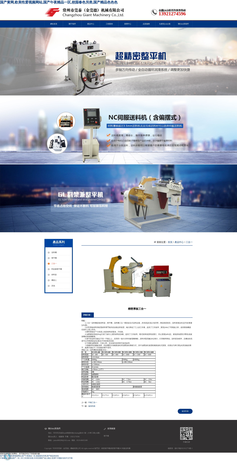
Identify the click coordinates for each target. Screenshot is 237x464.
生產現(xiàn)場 (164, 24)
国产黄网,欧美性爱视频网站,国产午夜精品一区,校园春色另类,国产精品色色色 (59, 2)
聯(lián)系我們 (183, 24)
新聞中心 (127, 24)
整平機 (106, 436)
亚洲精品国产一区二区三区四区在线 (19, 458)
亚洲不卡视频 (56, 458)
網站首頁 (53, 24)
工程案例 (109, 24)
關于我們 (72, 24)
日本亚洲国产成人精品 (42, 458)
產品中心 (90, 24)
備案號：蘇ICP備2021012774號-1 (180, 448)
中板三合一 (92, 402)
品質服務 (146, 24)
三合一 (189, 242)
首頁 (170, 242)
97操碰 (2, 458)
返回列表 (91, 406)
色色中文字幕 (67, 458)
